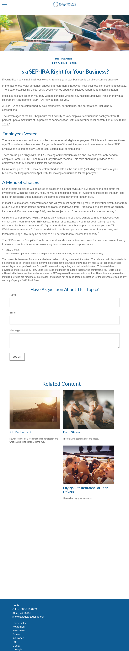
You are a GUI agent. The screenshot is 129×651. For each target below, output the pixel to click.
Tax (14, 641)
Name (13, 294)
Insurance (18, 638)
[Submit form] (17, 357)
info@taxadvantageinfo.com (28, 616)
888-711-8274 (29, 609)
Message (15, 330)
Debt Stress (71, 432)
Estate (16, 634)
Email (13, 312)
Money (16, 645)
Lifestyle (17, 649)
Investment (18, 630)
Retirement (18, 626)
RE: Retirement (20, 432)
